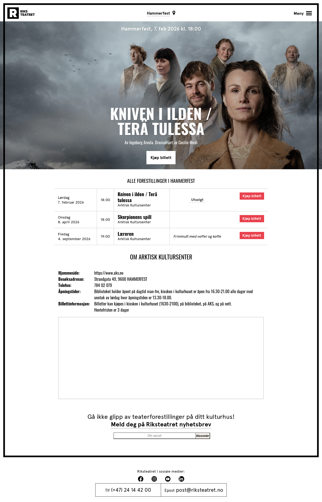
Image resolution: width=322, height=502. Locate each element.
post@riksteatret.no (199, 490)
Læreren (126, 233)
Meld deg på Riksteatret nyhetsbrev (161, 424)
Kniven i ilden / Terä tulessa (137, 197)
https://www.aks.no (108, 273)
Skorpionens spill (134, 216)
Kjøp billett (161, 157)
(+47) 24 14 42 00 (131, 490)
